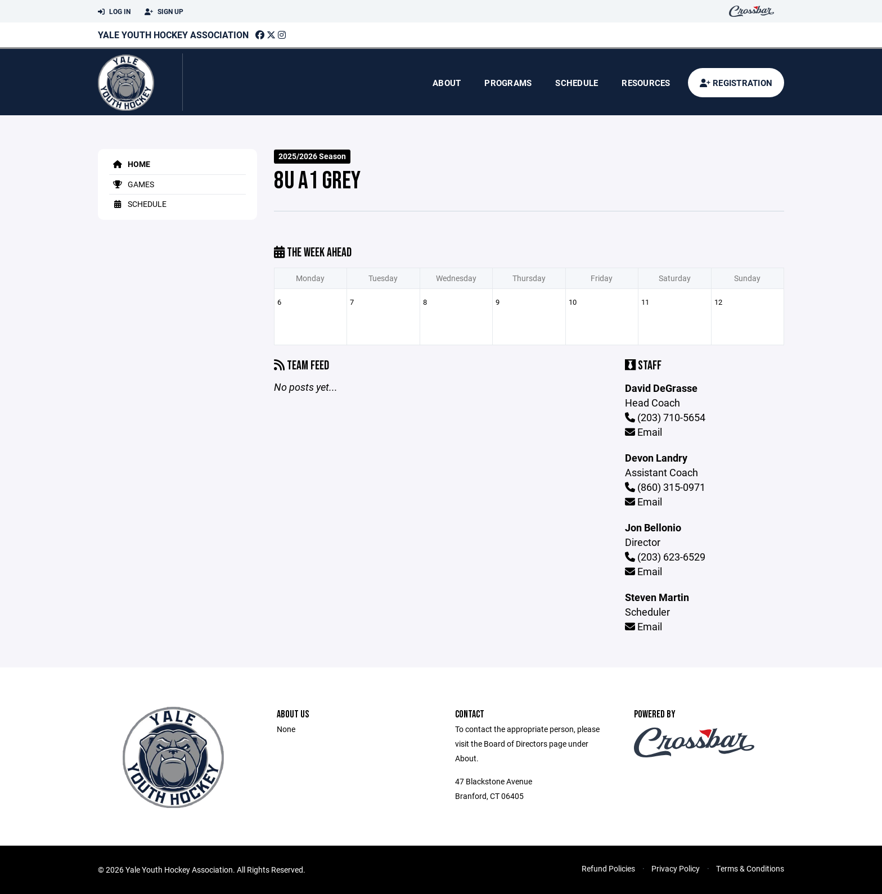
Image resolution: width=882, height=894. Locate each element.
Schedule (576, 82)
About (447, 82)
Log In (114, 12)
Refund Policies (608, 868)
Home (129, 164)
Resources (646, 82)
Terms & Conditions (750, 868)
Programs (508, 82)
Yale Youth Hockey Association (173, 34)
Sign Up (164, 12)
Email (643, 432)
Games (131, 184)
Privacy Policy (675, 868)
